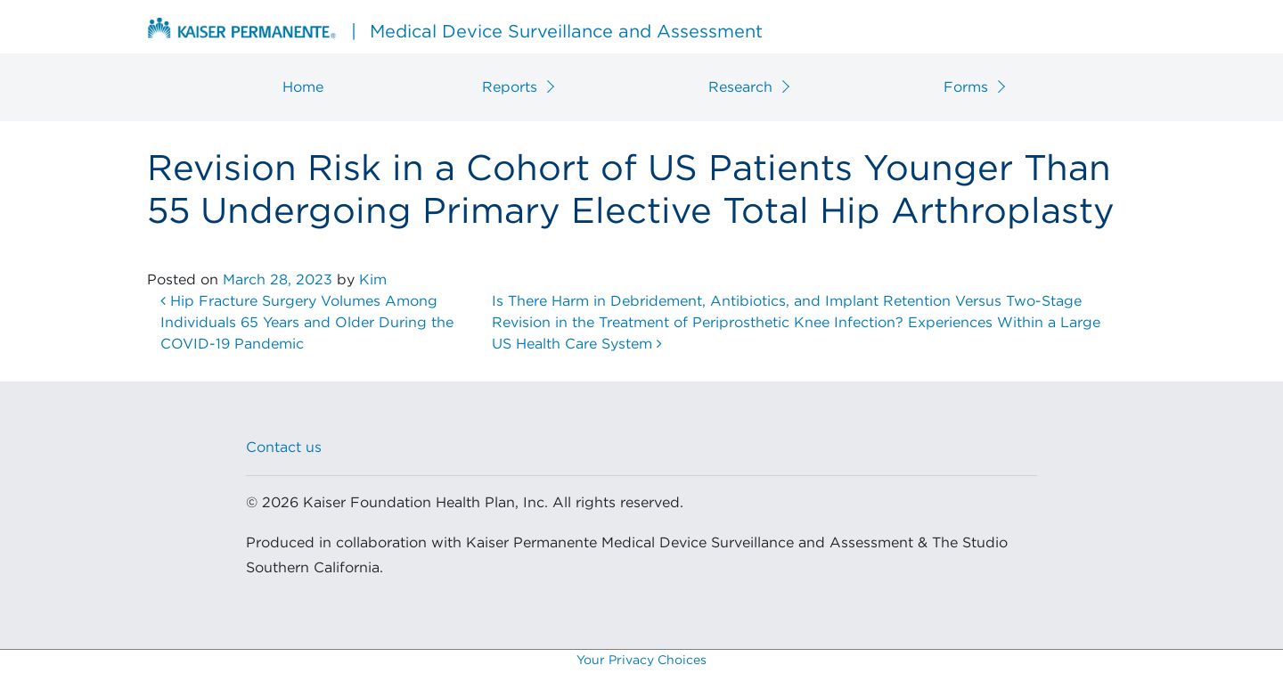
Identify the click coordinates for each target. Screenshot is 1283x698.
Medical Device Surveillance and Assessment (455, 29)
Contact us (284, 447)
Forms (966, 87)
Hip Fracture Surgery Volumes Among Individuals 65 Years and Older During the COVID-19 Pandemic (307, 322)
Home (302, 87)
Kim (373, 280)
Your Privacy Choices (641, 660)
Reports (509, 87)
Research (740, 87)
